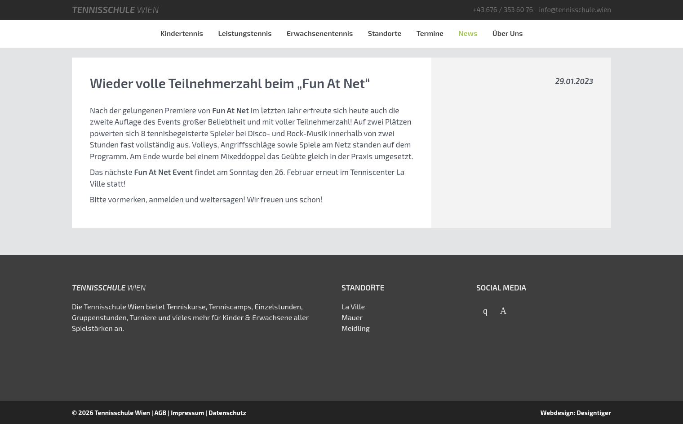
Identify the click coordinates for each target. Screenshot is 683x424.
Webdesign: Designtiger (576, 412)
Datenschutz (227, 412)
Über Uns (507, 33)
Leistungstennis (244, 33)
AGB (160, 412)
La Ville (353, 306)
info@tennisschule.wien (575, 9)
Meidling (356, 328)
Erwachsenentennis (320, 33)
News (467, 33)
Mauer (352, 317)
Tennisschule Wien (122, 412)
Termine (430, 33)
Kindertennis (181, 33)
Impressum (187, 412)
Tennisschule (115, 9)
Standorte (384, 33)
